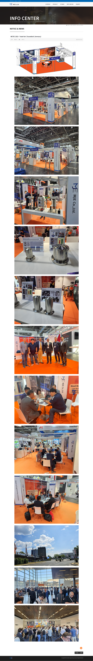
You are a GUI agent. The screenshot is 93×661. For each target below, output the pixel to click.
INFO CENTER (70, 4)
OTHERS (62, 4)
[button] (77, 653)
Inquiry (16, 0)
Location (19, 0)
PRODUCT (55, 4)
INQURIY (78, 4)
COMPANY (47, 4)
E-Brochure (12, 0)
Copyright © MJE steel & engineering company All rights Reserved (72, 657)
